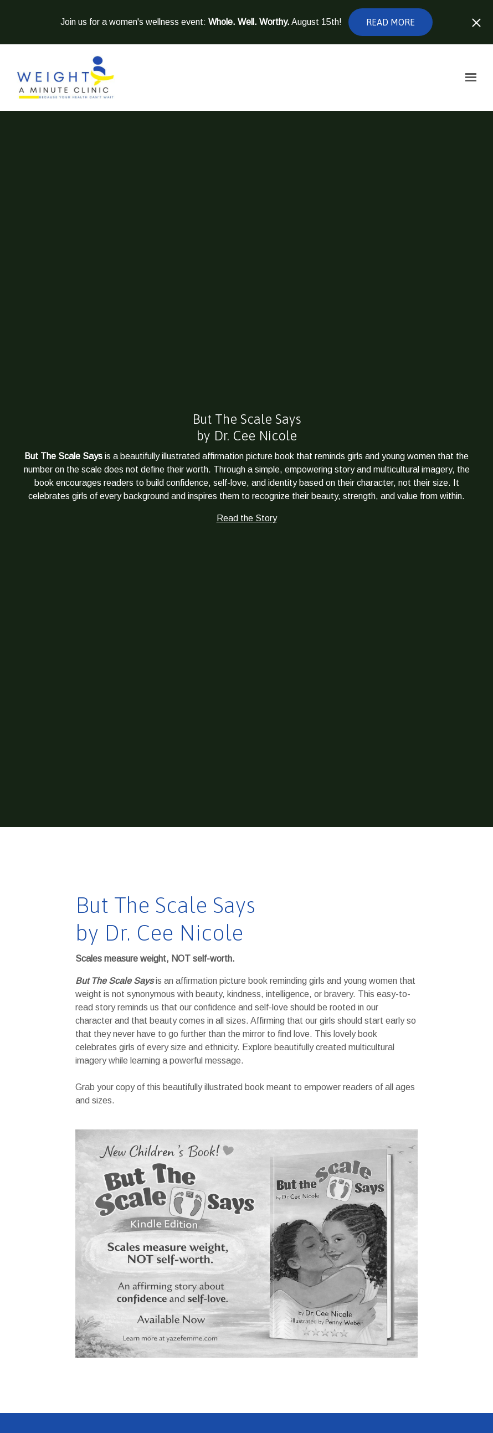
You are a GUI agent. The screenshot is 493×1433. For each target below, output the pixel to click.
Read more (390, 22)
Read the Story (247, 518)
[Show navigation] (468, 77)
